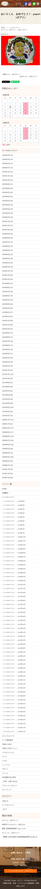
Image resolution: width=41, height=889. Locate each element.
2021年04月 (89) (7, 403)
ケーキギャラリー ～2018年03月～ (15, 573)
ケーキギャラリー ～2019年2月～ (15, 529)
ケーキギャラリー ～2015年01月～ (15, 723)
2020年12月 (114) (7, 420)
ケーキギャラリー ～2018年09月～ (15, 549)
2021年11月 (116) (7, 374)
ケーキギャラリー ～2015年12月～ (15, 680)
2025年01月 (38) (7, 217)
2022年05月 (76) (7, 349)
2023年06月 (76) (7, 296)
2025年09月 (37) (7, 184)
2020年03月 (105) (8, 457)
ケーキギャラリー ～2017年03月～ (15, 620)
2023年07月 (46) (7, 291)
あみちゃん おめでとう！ (29, 76)
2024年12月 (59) (7, 221)
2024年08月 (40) (7, 238)
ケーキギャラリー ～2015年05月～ (15, 708)
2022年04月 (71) (7, 353)
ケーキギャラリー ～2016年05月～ (15, 660)
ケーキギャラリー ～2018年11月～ (15, 541)
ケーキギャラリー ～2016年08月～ (15, 648)
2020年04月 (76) (7, 453)
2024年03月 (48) (7, 258)
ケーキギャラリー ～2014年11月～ (15, 731)
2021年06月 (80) (7, 395)
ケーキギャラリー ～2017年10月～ (15, 592)
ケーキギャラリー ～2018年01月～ (15, 580)
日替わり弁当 (6, 744)
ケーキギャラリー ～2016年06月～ (15, 656)
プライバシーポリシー (9, 785)
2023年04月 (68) (7, 304)
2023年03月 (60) (7, 308)
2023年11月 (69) (7, 275)
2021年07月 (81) (7, 391)
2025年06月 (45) (7, 196)
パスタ (4, 761)
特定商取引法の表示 (9, 777)
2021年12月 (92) (7, 370)
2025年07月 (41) (7, 192)
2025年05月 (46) (7, 201)
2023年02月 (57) (7, 312)
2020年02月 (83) (7, 461)
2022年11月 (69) (7, 325)
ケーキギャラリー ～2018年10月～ (15, 545)
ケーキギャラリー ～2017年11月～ (15, 588)
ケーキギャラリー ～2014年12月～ (15, 727)
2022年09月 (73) (7, 333)
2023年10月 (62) (7, 279)
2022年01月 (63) (7, 366)
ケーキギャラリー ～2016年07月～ (15, 652)
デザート (5, 769)
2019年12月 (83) (7, 469)
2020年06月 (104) (8, 444)
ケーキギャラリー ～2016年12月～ (15, 632)
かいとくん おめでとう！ (11, 833)
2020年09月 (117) (7, 432)
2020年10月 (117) (7, 428)
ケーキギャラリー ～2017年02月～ (15, 624)
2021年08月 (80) (7, 387)
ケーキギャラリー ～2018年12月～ (15, 537)
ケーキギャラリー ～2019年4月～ (15, 521)
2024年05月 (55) (7, 250)
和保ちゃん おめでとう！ (12, 74)
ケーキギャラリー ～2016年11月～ (15, 636)
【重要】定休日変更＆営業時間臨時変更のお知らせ (19, 837)
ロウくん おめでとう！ (10, 820)
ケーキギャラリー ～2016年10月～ (15, 640)
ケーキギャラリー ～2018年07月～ (15, 557)
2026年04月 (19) (7, 155)
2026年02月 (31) (7, 163)
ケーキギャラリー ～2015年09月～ (15, 692)
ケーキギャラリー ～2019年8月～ (15, 505)
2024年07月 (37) (7, 242)
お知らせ (5, 801)
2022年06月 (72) (7, 345)
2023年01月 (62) (7, 316)
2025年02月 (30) (7, 213)
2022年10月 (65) (7, 329)
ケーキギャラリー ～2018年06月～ (15, 561)
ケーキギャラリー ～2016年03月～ (15, 668)
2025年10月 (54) (7, 180)
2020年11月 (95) (7, 424)
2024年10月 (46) (7, 230)
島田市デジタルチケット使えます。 (14, 824)
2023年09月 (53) (7, 283)
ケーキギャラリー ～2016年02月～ (15, 672)
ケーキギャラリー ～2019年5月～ (15, 517)
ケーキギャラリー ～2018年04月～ (15, 569)
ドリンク (5, 773)
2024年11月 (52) (7, 225)
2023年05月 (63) (7, 300)
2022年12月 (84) (7, 320)
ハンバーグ (6, 765)
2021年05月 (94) (7, 399)
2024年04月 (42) (7, 254)
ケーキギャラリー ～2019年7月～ (15, 509)
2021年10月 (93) (7, 378)
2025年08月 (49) (7, 188)
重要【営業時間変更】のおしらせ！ (14, 828)
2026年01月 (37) (7, 168)
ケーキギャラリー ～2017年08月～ (15, 600)
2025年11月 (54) (7, 176)
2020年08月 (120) (8, 436)
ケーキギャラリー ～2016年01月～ (15, 676)
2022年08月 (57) (7, 337)
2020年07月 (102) (8, 440)
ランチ (4, 756)
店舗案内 (5, 493)
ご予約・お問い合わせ (9, 781)
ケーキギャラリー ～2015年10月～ (15, 688)
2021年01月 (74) (7, 415)
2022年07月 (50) (7, 341)
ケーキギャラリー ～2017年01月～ (15, 628)
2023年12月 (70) (7, 271)
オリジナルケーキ (8, 736)
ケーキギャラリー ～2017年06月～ (15, 608)
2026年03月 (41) (7, 159)
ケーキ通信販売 (7, 740)
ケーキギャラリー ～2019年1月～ (15, 533)
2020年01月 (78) (7, 465)
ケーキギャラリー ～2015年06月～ (15, 704)
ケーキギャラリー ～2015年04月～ (15, 711)
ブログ (4, 809)
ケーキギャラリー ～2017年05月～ (15, 612)
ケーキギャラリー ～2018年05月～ (15, 565)
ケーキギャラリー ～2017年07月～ (15, 604)
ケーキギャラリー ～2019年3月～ (15, 525)
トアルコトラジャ (8, 752)
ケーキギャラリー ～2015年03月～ (15, 715)
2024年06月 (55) (7, 246)
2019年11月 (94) (7, 473)
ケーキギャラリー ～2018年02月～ (15, 576)
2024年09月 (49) (7, 234)
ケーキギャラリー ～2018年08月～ (15, 553)
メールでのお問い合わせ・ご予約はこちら (20, 871)
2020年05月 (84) (7, 449)
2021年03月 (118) (7, 407)
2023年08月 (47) (7, 287)
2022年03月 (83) (7, 358)
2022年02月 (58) (7, 362)
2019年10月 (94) (7, 477)
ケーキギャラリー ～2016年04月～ (15, 664)
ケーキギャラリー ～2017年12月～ (15, 584)
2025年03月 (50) (7, 209)
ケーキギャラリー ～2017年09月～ (15, 596)
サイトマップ (6, 790)
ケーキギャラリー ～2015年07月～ (15, 700)
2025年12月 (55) (7, 172)
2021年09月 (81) (7, 382)
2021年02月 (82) (7, 411)
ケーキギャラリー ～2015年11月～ (15, 684)
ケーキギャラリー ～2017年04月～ (15, 616)
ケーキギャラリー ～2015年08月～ (15, 696)
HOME (3, 27)
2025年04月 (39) (7, 205)
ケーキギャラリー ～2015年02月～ (15, 719)
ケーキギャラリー (15, 27)
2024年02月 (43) (7, 263)
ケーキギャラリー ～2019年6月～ (15, 513)
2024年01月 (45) (7, 267)
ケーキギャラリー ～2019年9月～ (15, 501)
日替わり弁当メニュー (9, 748)
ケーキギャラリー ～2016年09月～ (15, 644)
